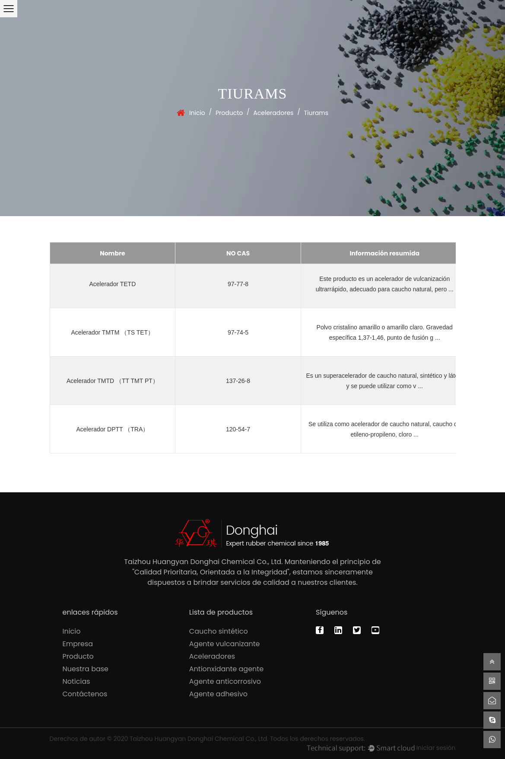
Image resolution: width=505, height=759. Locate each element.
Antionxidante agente (226, 669)
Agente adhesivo (218, 694)
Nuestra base (86, 669)
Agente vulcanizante (224, 644)
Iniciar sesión (436, 747)
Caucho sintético (218, 631)
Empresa (78, 644)
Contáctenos (85, 694)
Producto (229, 112)
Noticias (76, 681)
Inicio (197, 112)
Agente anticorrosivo (225, 681)
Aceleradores (273, 112)
